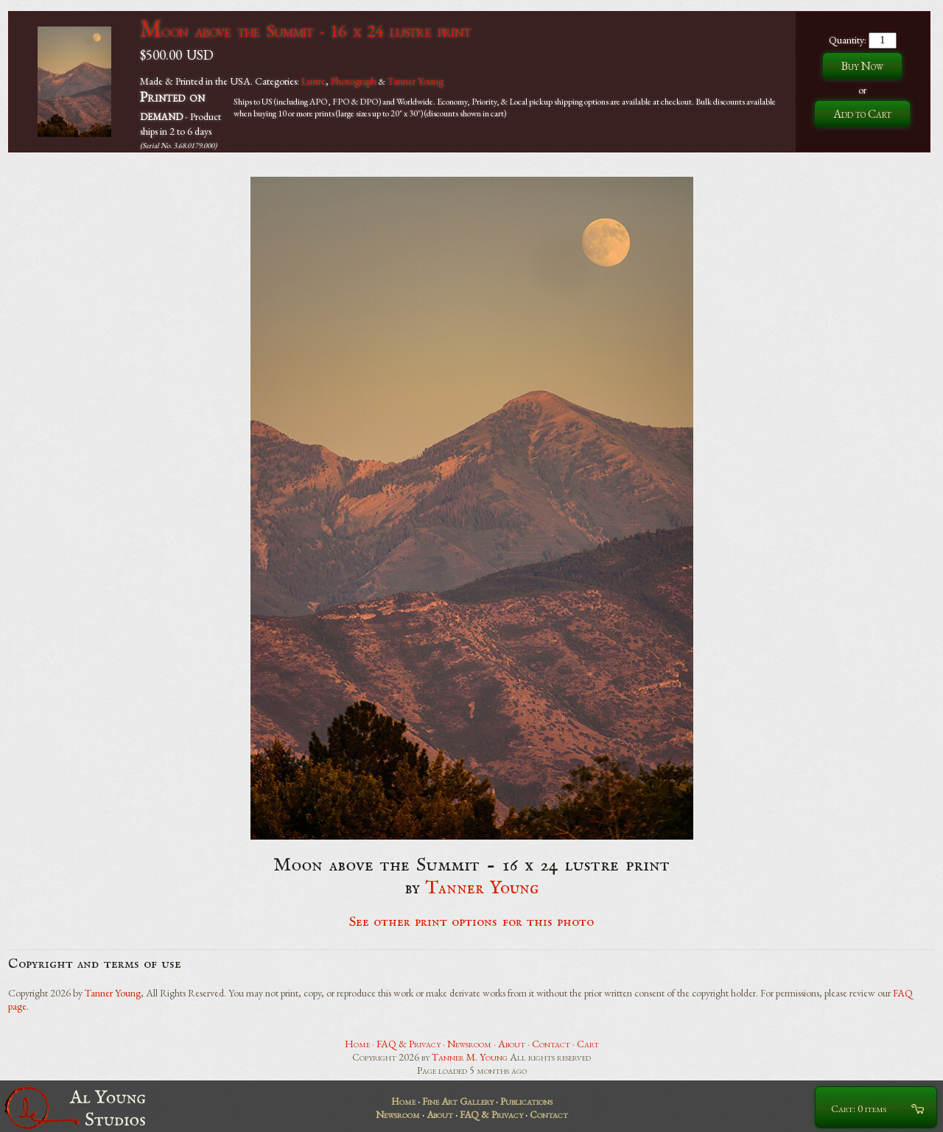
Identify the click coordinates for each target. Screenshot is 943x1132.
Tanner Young (416, 81)
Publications (526, 1101)
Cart (588, 1043)
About (511, 1043)
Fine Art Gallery (458, 1101)
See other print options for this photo (472, 922)
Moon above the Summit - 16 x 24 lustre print (305, 30)
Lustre (313, 81)
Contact (551, 1043)
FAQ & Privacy (408, 1043)
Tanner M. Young (470, 1057)
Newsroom (469, 1043)
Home (357, 1043)
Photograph (353, 81)
